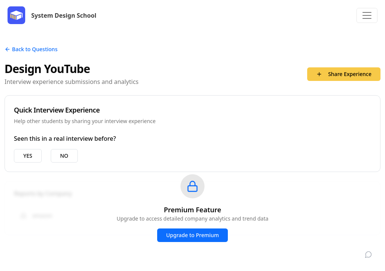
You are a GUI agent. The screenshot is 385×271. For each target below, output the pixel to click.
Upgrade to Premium (192, 235)
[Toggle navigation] (366, 15)
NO (64, 155)
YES (27, 155)
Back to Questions (31, 49)
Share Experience (343, 74)
